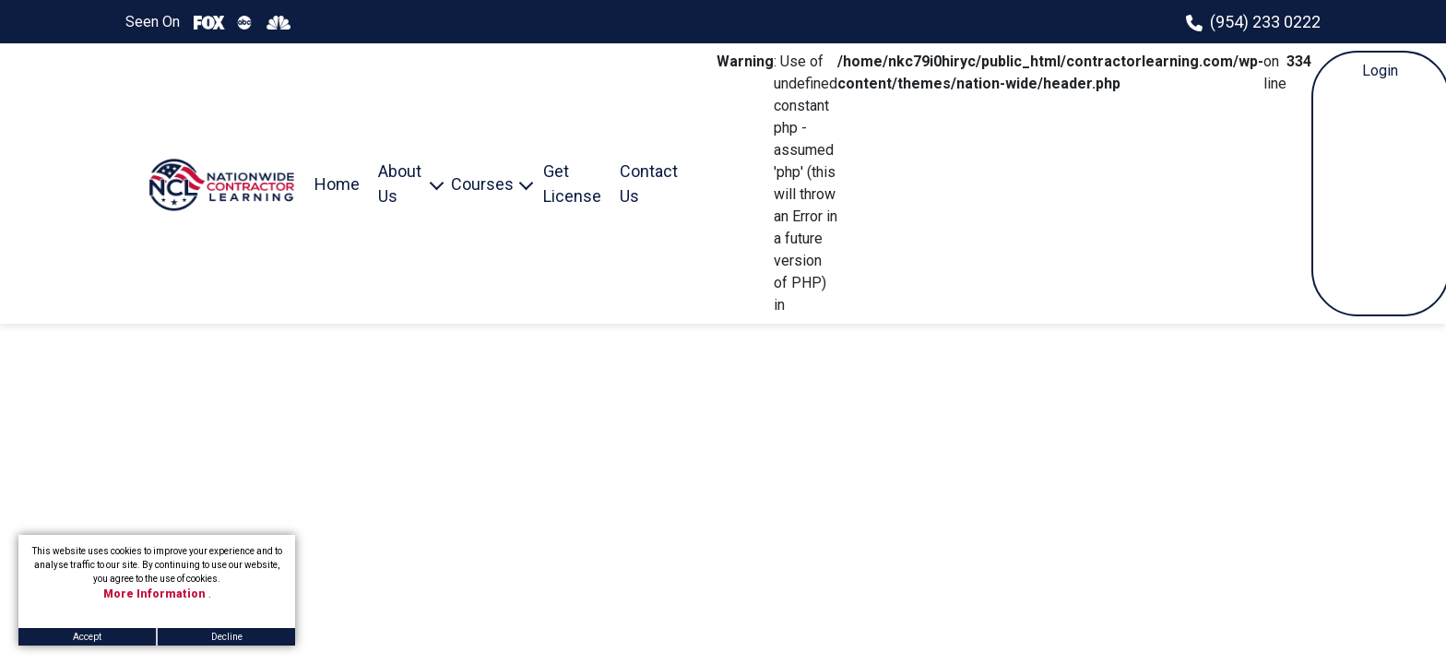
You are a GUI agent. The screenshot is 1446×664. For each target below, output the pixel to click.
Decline (227, 637)
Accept (87, 637)
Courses (482, 184)
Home (337, 184)
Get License (572, 183)
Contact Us (649, 183)
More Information (155, 593)
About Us (399, 183)
